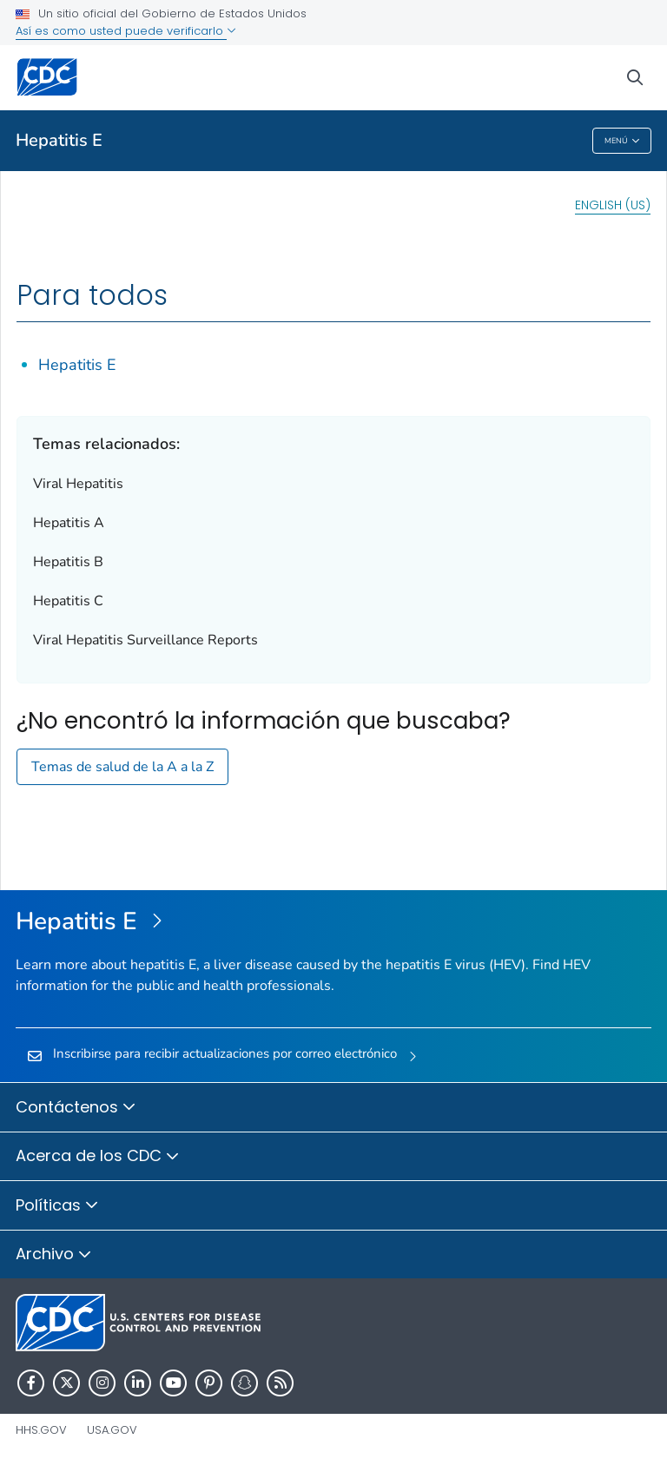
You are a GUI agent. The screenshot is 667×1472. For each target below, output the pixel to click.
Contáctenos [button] (76, 1108)
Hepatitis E (59, 140)
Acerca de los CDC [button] (98, 1157)
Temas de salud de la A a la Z (122, 766)
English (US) (612, 205)
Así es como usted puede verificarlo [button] (126, 31)
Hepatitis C (68, 601)
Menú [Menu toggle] (622, 141)
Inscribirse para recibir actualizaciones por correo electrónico (225, 1053)
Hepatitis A (68, 522)
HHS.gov (41, 1430)
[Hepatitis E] (333, 922)
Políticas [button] (57, 1206)
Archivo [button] (54, 1255)
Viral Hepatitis (78, 483)
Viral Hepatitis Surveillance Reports (145, 640)
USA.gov (112, 1430)
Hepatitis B (68, 561)
